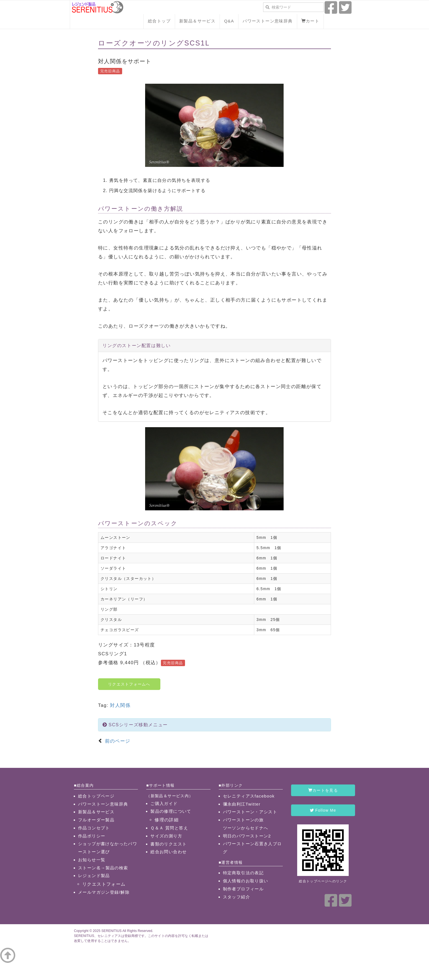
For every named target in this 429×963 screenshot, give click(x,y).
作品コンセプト (94, 828)
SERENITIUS (111, 931)
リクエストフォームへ (129, 684)
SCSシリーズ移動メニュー (135, 724)
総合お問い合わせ (168, 851)
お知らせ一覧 (91, 859)
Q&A (229, 21)
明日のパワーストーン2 (247, 836)
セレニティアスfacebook (249, 796)
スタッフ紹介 (236, 897)
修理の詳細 (167, 819)
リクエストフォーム (104, 884)
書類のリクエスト (168, 844)
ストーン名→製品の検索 (103, 867)
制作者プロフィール (243, 888)
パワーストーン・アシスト (250, 811)
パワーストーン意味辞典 (267, 21)
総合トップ (159, 21)
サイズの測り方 (166, 836)
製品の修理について (170, 811)
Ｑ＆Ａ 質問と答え (169, 828)
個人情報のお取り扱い (245, 880)
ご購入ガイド (164, 803)
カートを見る (323, 790)
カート (310, 21)
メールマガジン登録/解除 (104, 892)
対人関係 (120, 705)
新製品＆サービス (197, 21)
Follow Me (323, 810)
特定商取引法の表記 (243, 872)
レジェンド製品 (94, 875)
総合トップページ (96, 796)
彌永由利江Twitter (242, 804)
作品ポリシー (91, 836)
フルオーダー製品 (96, 819)
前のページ (116, 741)
